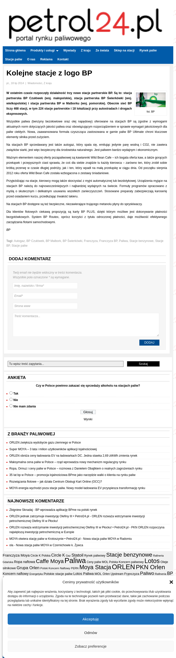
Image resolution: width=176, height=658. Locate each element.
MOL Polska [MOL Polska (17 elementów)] (110, 562)
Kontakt (63, 59)
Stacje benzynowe (141, 241)
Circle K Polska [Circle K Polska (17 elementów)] (40, 555)
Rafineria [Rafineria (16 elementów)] (160, 573)
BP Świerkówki (72, 241)
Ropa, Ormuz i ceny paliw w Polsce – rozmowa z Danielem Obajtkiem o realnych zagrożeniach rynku (75, 468)
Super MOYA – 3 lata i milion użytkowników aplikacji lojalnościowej (53, 449)
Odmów (90, 633)
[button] (171, 582)
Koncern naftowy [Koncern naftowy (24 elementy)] (16, 574)
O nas (31, 59)
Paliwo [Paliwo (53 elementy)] (147, 573)
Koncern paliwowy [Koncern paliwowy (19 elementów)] (131, 562)
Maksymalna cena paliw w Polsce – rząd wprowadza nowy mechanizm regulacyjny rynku (67, 462)
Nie (15, 400)
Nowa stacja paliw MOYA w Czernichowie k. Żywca (49, 545)
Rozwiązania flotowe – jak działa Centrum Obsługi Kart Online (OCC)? (55, 481)
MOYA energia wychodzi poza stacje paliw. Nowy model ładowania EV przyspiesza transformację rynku (77, 488)
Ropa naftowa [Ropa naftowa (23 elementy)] (24, 562)
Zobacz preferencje (90, 646)
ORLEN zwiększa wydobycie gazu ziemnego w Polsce (45, 442)
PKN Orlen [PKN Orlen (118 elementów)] (150, 567)
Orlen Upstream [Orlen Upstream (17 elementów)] (112, 574)
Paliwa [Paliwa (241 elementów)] (75, 560)
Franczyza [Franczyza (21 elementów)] (131, 574)
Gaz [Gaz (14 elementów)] (68, 555)
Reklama (46, 59)
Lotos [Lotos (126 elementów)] (152, 560)
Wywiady (69, 50)
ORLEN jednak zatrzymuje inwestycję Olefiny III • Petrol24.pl (49, 516)
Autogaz (19, 241)
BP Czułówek (35, 241)
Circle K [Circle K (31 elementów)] (58, 555)
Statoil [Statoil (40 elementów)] (77, 555)
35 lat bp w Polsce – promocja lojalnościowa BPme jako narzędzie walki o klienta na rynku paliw (72, 475)
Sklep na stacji (124, 50)
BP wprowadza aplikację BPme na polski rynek (66, 510)
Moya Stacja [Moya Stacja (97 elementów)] (95, 567)
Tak (15, 393)
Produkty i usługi (44, 50)
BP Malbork (53, 241)
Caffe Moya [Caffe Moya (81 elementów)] (50, 561)
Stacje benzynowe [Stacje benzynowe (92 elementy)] (129, 554)
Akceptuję (90, 619)
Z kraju (86, 50)
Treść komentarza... (86, 325)
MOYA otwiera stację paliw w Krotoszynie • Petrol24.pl (44, 538)
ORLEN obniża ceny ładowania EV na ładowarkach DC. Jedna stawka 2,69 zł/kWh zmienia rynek (73, 455)
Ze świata (102, 50)
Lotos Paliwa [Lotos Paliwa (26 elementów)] (83, 574)
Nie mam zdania (24, 406)
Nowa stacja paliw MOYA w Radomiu (107, 538)
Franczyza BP (108, 241)
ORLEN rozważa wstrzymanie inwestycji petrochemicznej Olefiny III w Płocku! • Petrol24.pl (69, 527)
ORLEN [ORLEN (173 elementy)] (123, 567)
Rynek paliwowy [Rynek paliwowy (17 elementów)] (94, 555)
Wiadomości (34, 83)
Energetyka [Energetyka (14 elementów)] (36, 573)
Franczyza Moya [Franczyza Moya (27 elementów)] (16, 555)
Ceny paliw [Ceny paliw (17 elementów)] (94, 562)
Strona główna (15, 50)
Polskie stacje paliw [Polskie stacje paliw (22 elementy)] (58, 574)
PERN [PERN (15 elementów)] (74, 568)
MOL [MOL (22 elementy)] (98, 574)
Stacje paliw (13, 59)
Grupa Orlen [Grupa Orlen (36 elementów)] (28, 567)
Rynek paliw (148, 50)
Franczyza (91, 241)
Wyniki (88, 419)
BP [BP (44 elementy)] (170, 573)
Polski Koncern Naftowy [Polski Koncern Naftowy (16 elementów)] (55, 568)
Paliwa (123, 241)
